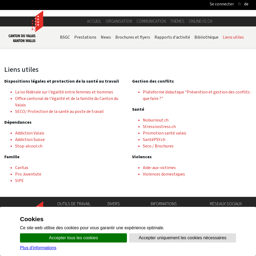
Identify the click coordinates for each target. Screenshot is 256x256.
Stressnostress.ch (159, 126)
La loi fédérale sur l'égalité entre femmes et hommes (64, 92)
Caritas (21, 167)
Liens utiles (233, 37)
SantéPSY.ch (154, 139)
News (106, 37)
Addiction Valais (29, 133)
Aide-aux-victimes (159, 167)
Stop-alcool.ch (28, 146)
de (246, 4)
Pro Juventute (28, 174)
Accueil (94, 21)
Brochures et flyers (132, 37)
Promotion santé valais (164, 133)
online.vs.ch (200, 21)
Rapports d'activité (172, 37)
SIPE (19, 180)
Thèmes (177, 21)
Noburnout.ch (156, 120)
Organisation (119, 21)
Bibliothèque (206, 37)
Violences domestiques (164, 174)
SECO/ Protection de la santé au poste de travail (59, 111)
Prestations (85, 37)
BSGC (65, 37)
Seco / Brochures (158, 146)
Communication (151, 21)
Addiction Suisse (30, 139)
